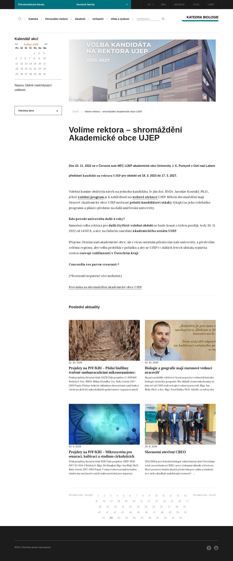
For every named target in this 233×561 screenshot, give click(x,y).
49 (170, 512)
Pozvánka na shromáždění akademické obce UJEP (105, 287)
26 (179, 501)
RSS (17, 547)
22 (149, 501)
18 (119, 501)
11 (164, 495)
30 (115, 506)
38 (176, 506)
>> (46, 44)
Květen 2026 (31, 44)
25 (172, 501)
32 (130, 506)
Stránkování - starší (204, 495)
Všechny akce (38, 110)
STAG (196, 4)
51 (185, 512)
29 (107, 506)
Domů (75, 111)
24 (164, 501)
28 (100, 506)
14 (185, 495)
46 (146, 512)
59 (157, 517)
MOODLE (179, 4)
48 (162, 512)
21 (141, 501)
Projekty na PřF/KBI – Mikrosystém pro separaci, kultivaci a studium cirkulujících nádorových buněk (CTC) (101, 456)
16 (104, 501)
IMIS (163, 4)
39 (184, 506)
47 (154, 512)
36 (161, 506)
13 (178, 495)
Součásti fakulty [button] (102, 4)
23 (156, 501)
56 (134, 517)
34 (146, 506)
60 (165, 517)
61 (173, 517)
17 (111, 501)
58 (150, 517)
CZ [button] (150, 4)
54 (119, 517)
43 (122, 512)
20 (134, 501)
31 (123, 506)
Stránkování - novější (81, 495)
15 (97, 501)
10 (156, 495)
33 (138, 506)
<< (16, 44)
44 (130, 512)
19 (126, 501)
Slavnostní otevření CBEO (165, 452)
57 (142, 517)
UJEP (211, 4)
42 (114, 512)
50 (178, 512)
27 (187, 501)
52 (103, 517)
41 (107, 512)
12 (171, 495)
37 (169, 506)
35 (153, 506)
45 (138, 512)
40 (99, 512)
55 (126, 517)
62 (180, 517)
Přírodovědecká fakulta (31, 4)
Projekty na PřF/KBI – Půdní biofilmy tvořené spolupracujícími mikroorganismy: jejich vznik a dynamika (102, 372)
